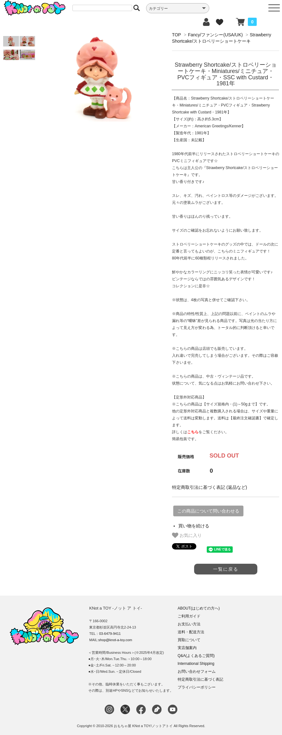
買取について (189, 640)
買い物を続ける (193, 525)
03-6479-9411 (110, 633)
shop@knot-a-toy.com (115, 640)
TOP (176, 34)
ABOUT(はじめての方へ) (199, 608)
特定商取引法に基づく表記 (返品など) (209, 487)
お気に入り (187, 535)
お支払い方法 (189, 624)
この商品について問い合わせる (208, 510)
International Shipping (196, 663)
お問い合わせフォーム (197, 671)
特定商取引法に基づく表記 (200, 679)
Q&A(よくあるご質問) (196, 655)
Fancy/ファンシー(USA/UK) (215, 34)
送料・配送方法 (191, 632)
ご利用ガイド (189, 616)
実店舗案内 (187, 648)
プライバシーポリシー (197, 687)
